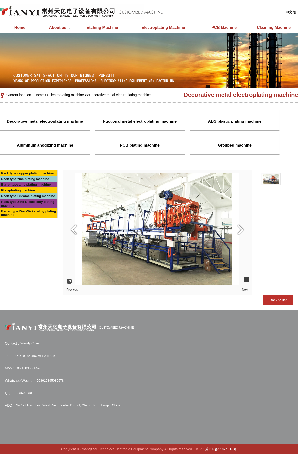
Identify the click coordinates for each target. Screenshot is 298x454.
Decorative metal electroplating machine (120, 95)
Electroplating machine (66, 95)
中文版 (291, 12)
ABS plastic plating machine (234, 121)
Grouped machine (235, 145)
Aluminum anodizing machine (45, 145)
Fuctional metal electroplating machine (140, 121)
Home (39, 95)
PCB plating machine (140, 145)
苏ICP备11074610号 (221, 449)
